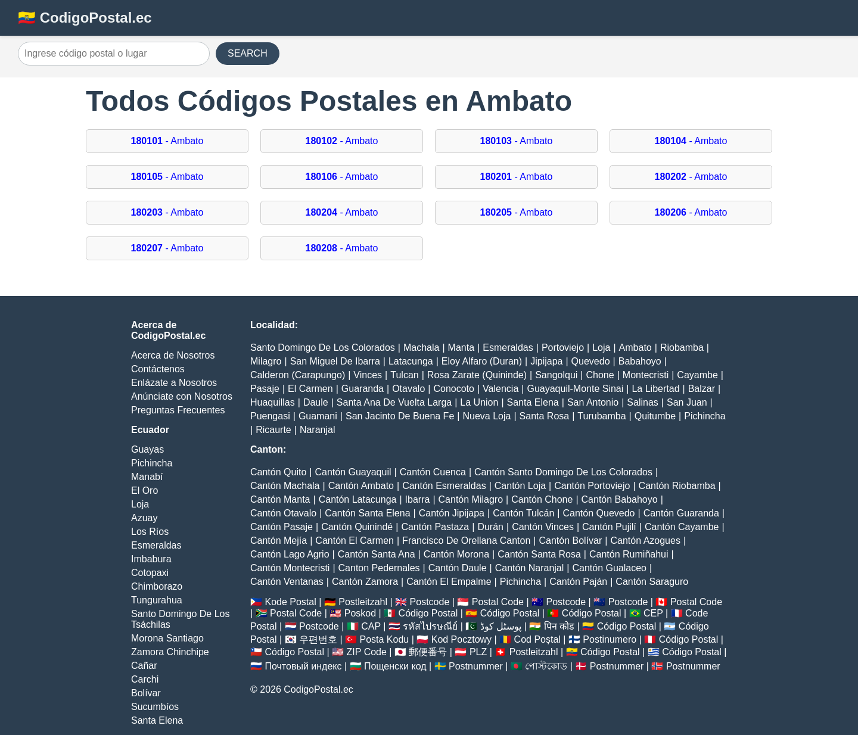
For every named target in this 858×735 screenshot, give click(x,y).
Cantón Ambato (361, 486)
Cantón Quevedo (599, 513)
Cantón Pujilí (609, 527)
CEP (653, 613)
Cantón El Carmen (354, 540)
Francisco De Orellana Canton (466, 540)
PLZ (478, 652)
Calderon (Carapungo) (297, 375)
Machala (421, 347)
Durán (490, 527)
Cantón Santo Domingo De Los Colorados (563, 472)
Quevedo (590, 361)
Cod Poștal (537, 639)
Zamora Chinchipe (170, 652)
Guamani (318, 416)
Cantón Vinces (543, 527)
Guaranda (362, 389)
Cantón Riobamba (677, 486)
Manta (461, 347)
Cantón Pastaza (435, 527)
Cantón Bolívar (570, 540)
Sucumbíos (155, 707)
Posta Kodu (384, 639)
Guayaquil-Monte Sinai (575, 389)
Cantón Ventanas (287, 582)
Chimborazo (156, 586)
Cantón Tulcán (523, 513)
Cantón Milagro (471, 499)
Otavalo (408, 389)
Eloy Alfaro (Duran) (482, 361)
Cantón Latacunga (358, 499)
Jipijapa (546, 361)
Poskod (360, 613)
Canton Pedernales (379, 568)
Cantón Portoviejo (592, 486)
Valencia (500, 389)
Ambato (635, 347)
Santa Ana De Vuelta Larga (394, 402)
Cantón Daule (457, 568)
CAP (371, 626)
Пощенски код (395, 666)
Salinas (642, 402)
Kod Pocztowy (461, 639)
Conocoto (453, 389)
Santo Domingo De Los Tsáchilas (180, 619)
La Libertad (655, 389)
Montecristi (646, 375)
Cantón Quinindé (357, 527)
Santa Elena (157, 720)
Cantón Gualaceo (609, 568)
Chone (600, 375)
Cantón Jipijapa (451, 513)
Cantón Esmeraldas (444, 486)
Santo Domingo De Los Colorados (322, 347)
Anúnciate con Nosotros (181, 396)
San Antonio (592, 402)
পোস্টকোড (546, 666)
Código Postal (428, 613)
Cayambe (697, 375)
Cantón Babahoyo (620, 499)
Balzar (701, 389)
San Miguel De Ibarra (335, 361)
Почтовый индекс (303, 666)
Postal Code (498, 602)
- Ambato (167, 141)
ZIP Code (367, 652)
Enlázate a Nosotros (174, 383)
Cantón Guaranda (681, 513)
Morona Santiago (167, 638)
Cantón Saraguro (651, 582)
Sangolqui (556, 375)
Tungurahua (156, 600)
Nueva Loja (486, 416)
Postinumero (609, 639)
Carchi (144, 679)
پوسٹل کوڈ (500, 626)
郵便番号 (428, 652)
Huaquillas (272, 402)
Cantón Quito (278, 472)
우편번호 (318, 639)
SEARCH (248, 53)
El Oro (144, 490)
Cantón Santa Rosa (539, 554)
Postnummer (476, 666)
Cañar (144, 666)
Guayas (147, 449)
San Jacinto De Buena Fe (400, 416)
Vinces (367, 375)
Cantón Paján (578, 582)
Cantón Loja (520, 486)
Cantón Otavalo (283, 513)
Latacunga (410, 361)
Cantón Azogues (645, 540)
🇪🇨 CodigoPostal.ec (85, 18)
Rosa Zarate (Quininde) (477, 375)
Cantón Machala (285, 486)
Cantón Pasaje (281, 527)
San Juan (687, 402)
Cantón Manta (280, 499)
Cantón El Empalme (448, 582)
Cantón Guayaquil (353, 472)
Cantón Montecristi (289, 568)
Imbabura (151, 559)
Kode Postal (290, 602)
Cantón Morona (456, 554)
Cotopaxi (150, 573)
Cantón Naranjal (529, 568)
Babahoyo (639, 361)
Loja (140, 504)
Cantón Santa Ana (376, 554)
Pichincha (151, 463)
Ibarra (417, 499)
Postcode (430, 602)
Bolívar (146, 693)
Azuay (144, 518)
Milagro (265, 361)
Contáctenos (158, 369)
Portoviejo (563, 347)
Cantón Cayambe (682, 527)
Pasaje (264, 389)
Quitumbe (655, 416)
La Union (479, 402)
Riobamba (682, 347)
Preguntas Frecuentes (178, 410)
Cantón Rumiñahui (629, 554)
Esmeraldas (156, 545)
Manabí (147, 477)
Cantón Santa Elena (367, 513)
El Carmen (310, 389)
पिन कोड (559, 626)
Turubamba (601, 416)
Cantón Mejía (278, 540)
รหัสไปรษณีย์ (430, 626)
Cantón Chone (542, 499)
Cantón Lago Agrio (289, 554)
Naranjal (317, 430)
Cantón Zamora (365, 582)
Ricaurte (273, 430)
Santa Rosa (545, 416)
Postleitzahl (362, 602)
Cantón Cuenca (433, 472)
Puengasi (270, 416)
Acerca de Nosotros (173, 355)
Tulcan (404, 375)
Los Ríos (150, 532)
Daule (315, 402)
